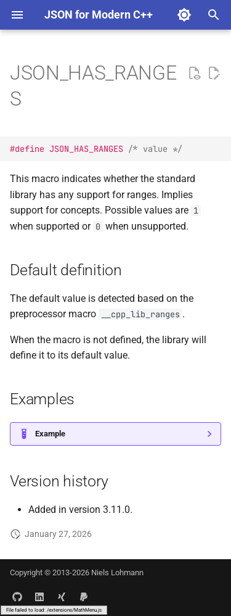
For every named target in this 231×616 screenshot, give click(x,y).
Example (50, 433)
